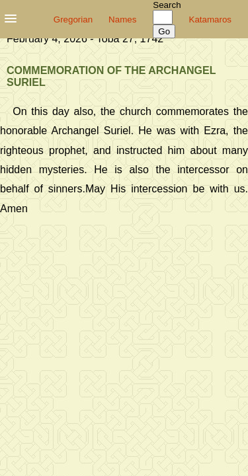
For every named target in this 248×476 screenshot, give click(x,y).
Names (122, 19)
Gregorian (73, 19)
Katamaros (210, 19)
